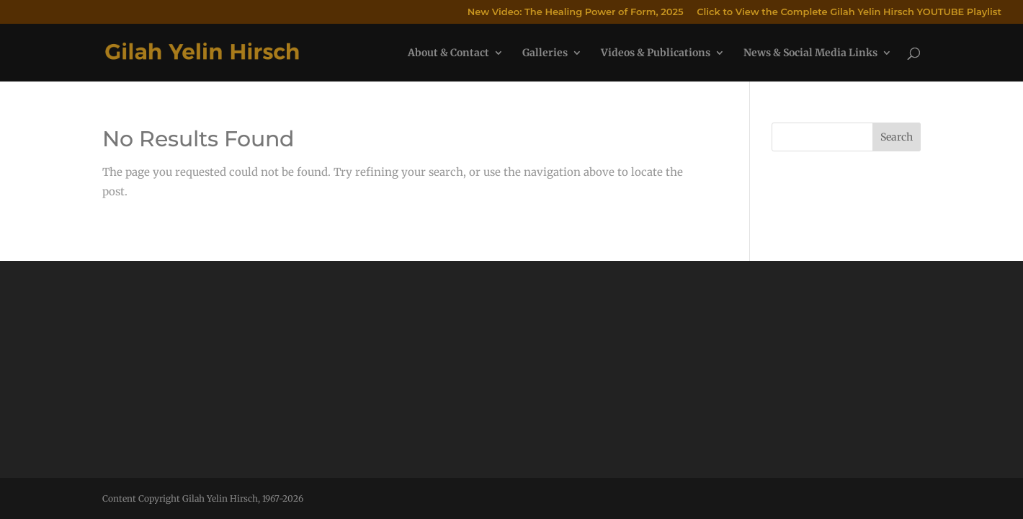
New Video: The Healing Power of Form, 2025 (576, 12)
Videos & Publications (655, 53)
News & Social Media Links (810, 53)
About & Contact (448, 53)
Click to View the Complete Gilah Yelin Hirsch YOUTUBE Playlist (849, 12)
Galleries (545, 53)
